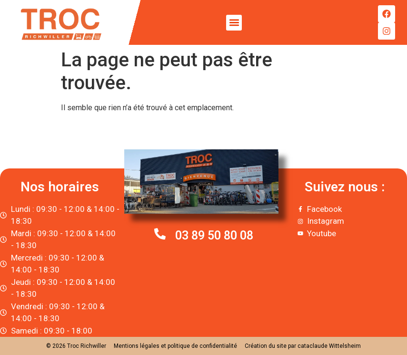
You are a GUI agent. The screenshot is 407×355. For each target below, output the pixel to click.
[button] (234, 23)
